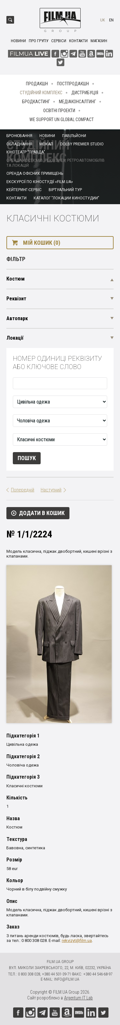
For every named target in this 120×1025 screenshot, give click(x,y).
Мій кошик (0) (41, 242)
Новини (18, 40)
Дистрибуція (84, 92)
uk (102, 20)
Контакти (78, 40)
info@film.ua (66, 979)
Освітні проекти (59, 110)
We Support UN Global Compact (61, 119)
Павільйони (74, 136)
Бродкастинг (36, 101)
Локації (14, 338)
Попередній (22, 490)
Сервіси (58, 40)
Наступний (51, 490)
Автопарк (17, 318)
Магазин (99, 40)
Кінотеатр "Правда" (25, 152)
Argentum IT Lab (78, 997)
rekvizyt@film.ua (77, 940)
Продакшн (37, 83)
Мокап (46, 144)
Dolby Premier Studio (82, 144)
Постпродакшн (73, 83)
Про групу (38, 40)
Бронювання (19, 136)
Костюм (15, 279)
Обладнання (19, 144)
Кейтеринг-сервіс (24, 190)
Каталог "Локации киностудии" (66, 198)
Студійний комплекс (41, 92)
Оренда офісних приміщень (34, 173)
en (111, 20)
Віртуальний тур (65, 190)
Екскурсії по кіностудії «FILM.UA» (39, 182)
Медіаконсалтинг (77, 101)
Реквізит (16, 299)
